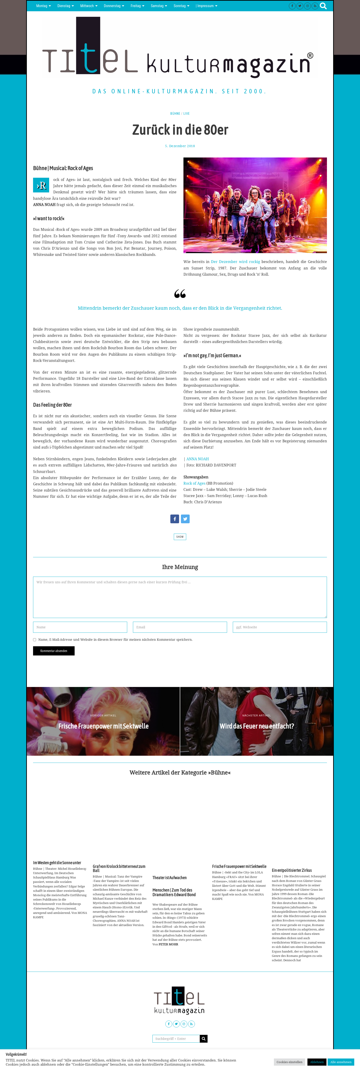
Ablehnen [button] (317, 1062)
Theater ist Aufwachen (169, 877)
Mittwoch (87, 6)
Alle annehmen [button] (341, 1062)
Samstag (157, 6)
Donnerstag (112, 6)
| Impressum (205, 6)
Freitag (136, 6)
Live (186, 113)
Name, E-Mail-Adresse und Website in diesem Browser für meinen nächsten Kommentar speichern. (115, 639)
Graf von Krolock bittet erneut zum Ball (119, 868)
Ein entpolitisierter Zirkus (292, 870)
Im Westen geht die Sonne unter (57, 863)
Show (180, 536)
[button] (204, 1039)
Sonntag (180, 6)
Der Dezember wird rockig (235, 261)
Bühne (175, 113)
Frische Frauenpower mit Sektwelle (239, 866)
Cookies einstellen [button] (289, 1062)
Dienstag (63, 6)
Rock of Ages (194, 483)
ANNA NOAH (197, 458)
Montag (41, 6)
